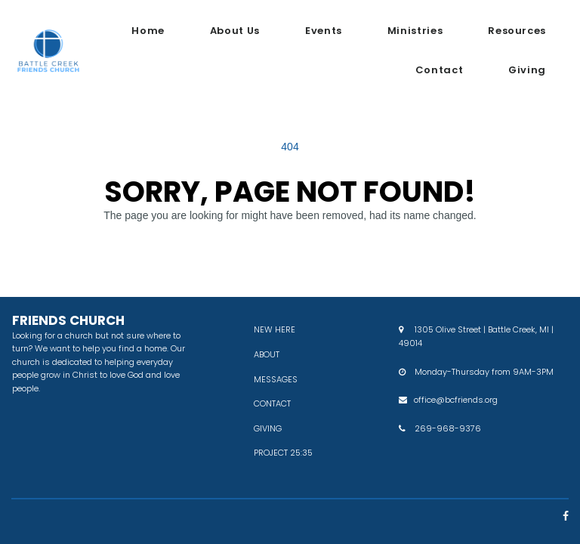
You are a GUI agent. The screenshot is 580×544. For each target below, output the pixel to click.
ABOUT (266, 354)
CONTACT (272, 403)
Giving (527, 70)
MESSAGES (276, 379)
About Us (235, 30)
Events (323, 30)
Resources (517, 30)
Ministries (415, 30)
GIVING (268, 428)
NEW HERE (274, 329)
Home (148, 30)
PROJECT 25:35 (283, 453)
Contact (439, 70)
